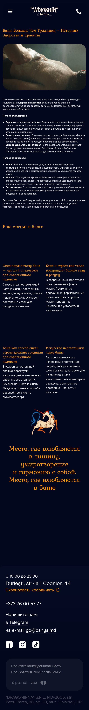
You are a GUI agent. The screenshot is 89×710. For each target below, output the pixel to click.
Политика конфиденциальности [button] (36, 666)
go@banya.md (41, 630)
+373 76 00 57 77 (23, 604)
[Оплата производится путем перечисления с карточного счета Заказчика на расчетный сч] (28, 683)
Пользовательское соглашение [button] (36, 672)
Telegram (18, 622)
